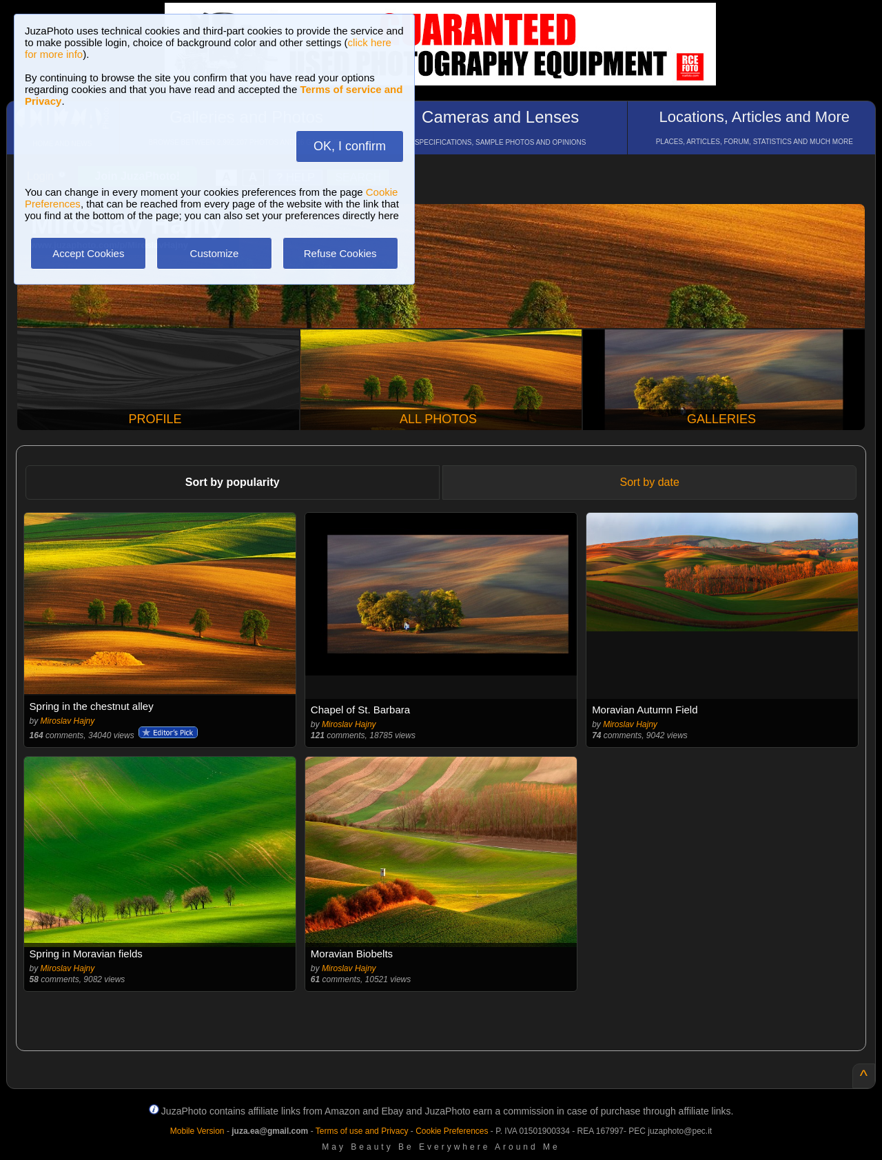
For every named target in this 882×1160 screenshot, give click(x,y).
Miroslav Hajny (68, 721)
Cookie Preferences (452, 1131)
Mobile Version (197, 1131)
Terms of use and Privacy (362, 1131)
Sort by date (649, 482)
